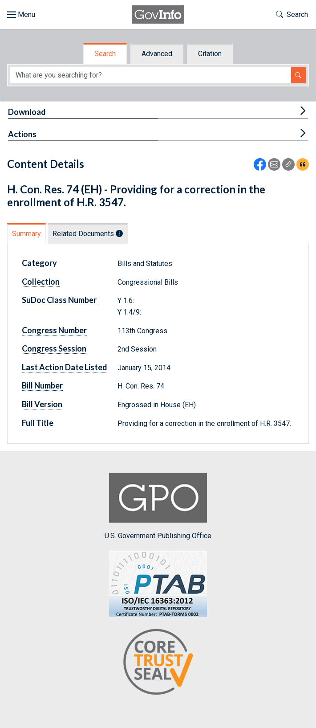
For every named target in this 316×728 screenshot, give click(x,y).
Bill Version (42, 404)
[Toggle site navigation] (21, 15)
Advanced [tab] (157, 53)
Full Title (37, 423)
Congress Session (54, 348)
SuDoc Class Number (59, 300)
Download (27, 112)
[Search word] (150, 75)
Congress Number (54, 330)
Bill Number (42, 385)
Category (39, 263)
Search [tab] (105, 53)
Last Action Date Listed (64, 367)
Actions (22, 134)
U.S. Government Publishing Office (158, 506)
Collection (41, 281)
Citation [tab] (210, 53)
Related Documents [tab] (88, 233)
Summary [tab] (26, 233)
